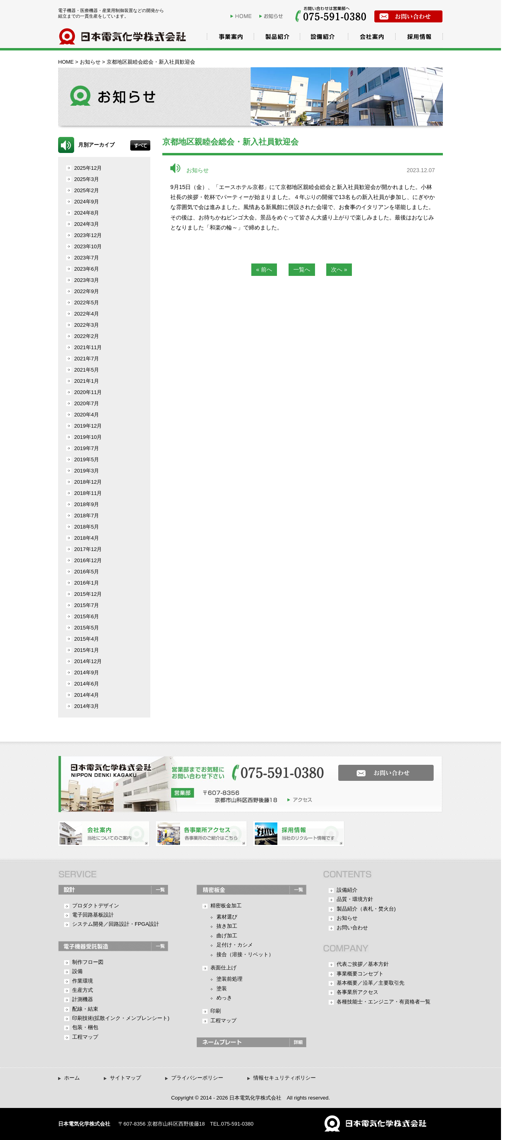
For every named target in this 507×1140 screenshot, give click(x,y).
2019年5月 (86, 459)
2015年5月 (86, 628)
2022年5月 (86, 303)
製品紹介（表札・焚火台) (366, 909)
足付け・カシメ (234, 945)
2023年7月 (86, 258)
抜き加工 (226, 926)
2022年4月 (86, 314)
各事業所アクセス (357, 992)
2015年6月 (86, 616)
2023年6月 (86, 269)
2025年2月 (86, 190)
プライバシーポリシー (197, 1078)
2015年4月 (86, 639)
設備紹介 (323, 38)
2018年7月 (86, 516)
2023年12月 (88, 235)
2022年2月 (86, 336)
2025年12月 (88, 168)
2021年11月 (88, 347)
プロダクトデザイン (95, 906)
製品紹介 (274, 38)
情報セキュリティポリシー (284, 1078)
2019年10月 (88, 437)
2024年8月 (86, 213)
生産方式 (82, 990)
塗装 (221, 988)
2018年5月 (86, 527)
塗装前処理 (229, 979)
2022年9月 (86, 291)
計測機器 (82, 999)
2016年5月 (86, 572)
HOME (243, 16)
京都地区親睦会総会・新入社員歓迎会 (230, 141)
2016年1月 (86, 583)
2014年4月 (86, 695)
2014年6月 (86, 684)
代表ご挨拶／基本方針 (363, 964)
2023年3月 (86, 280)
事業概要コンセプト (360, 974)
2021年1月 (86, 381)
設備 (77, 971)
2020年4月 (86, 415)
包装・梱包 (85, 1027)
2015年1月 (86, 650)
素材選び (226, 917)
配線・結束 (85, 1009)
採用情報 (419, 38)
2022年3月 (86, 325)
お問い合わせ (352, 928)
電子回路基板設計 (93, 915)
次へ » (339, 269)
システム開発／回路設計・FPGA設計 (115, 924)
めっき (224, 998)
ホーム (72, 1078)
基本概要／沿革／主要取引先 (370, 983)
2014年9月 (86, 673)
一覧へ (301, 269)
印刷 (215, 1011)
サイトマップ (125, 1078)
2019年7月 (86, 448)
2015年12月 (88, 594)
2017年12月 (88, 549)
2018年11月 (88, 493)
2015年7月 (86, 605)
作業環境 (82, 981)
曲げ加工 (226, 936)
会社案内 (371, 38)
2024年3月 (86, 224)
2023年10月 (88, 246)
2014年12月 (88, 661)
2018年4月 (86, 538)
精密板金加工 (226, 906)
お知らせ (272, 16)
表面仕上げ (223, 968)
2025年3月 (86, 179)
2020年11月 (88, 392)
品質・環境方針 (355, 899)
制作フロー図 (87, 962)
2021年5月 (86, 370)
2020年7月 (86, 403)
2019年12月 (88, 426)
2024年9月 (86, 202)
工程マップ (85, 1037)
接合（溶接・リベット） (245, 954)
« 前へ (264, 269)
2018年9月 (86, 504)
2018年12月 (88, 482)
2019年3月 (86, 471)
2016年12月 (88, 560)
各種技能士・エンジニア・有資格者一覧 (383, 1002)
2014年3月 (86, 706)
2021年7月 (86, 359)
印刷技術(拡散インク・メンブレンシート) (121, 1018)
